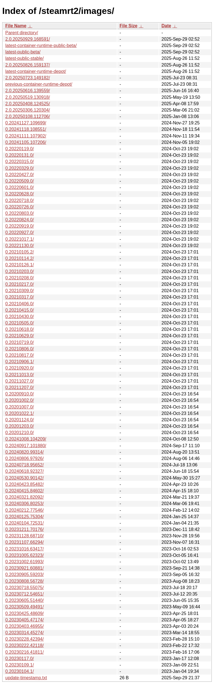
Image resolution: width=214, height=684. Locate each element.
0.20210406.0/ (19, 303)
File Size (128, 25)
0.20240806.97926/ (24, 458)
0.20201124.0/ (19, 419)
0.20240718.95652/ (24, 464)
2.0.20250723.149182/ (27, 77)
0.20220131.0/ (19, 155)
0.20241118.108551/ (25, 129)
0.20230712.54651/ (24, 594)
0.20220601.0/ (19, 187)
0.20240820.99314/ (24, 452)
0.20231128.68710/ (24, 535)
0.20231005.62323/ (24, 555)
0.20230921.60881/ (24, 568)
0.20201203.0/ (19, 426)
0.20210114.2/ (19, 258)
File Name (15, 25)
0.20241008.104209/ (25, 439)
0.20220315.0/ (19, 161)
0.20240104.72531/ (24, 523)
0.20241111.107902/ (25, 136)
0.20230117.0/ (19, 658)
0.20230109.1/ (19, 665)
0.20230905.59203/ (24, 574)
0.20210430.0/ (19, 316)
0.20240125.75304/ (24, 516)
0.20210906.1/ (19, 361)
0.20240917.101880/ (25, 445)
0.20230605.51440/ (24, 600)
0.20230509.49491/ (24, 606)
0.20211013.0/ (19, 374)
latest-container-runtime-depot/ (35, 71)
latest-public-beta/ (22, 52)
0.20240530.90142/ (24, 478)
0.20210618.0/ (19, 329)
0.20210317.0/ (19, 297)
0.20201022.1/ (19, 413)
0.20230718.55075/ (24, 587)
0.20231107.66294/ (24, 542)
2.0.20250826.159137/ (27, 65)
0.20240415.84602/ (24, 490)
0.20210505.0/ (19, 323)
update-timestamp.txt (26, 677)
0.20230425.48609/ (24, 613)
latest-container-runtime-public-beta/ (41, 45)
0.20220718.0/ (19, 200)
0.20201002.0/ (19, 400)
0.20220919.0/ (19, 226)
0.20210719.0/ (19, 342)
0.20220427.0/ (19, 174)
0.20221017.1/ (19, 239)
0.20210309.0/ (19, 290)
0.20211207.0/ (19, 387)
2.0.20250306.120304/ (27, 110)
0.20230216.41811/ (24, 652)
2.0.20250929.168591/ (27, 39)
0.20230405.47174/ (24, 619)
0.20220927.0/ (19, 232)
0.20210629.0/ (19, 335)
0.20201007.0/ (19, 407)
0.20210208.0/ (19, 277)
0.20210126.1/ (19, 264)
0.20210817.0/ (19, 355)
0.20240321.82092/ (24, 497)
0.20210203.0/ (19, 271)
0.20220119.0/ (19, 148)
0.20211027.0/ (19, 381)
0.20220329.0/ (19, 168)
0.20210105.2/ (19, 252)
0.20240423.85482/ (24, 484)
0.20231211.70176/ (24, 529)
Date (166, 25)
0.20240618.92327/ (24, 471)
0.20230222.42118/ (24, 645)
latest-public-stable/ (24, 58)
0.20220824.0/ (19, 219)
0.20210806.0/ (19, 348)
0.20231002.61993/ (24, 561)
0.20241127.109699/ (25, 122)
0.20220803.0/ (19, 213)
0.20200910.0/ (19, 394)
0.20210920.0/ (19, 368)
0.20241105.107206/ (25, 142)
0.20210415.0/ (19, 310)
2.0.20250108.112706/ (27, 116)
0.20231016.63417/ (24, 549)
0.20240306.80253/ (24, 503)
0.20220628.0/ (19, 193)
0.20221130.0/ (19, 245)
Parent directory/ (21, 32)
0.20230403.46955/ (24, 626)
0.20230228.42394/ (24, 639)
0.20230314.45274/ (24, 632)
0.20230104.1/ (19, 671)
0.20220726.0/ (19, 207)
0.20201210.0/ (19, 432)
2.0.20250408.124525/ (27, 103)
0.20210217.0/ (19, 284)
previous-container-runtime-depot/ (38, 84)
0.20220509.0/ (19, 181)
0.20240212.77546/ (24, 510)
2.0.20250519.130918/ (27, 97)
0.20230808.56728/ (24, 581)
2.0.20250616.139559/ (27, 90)
